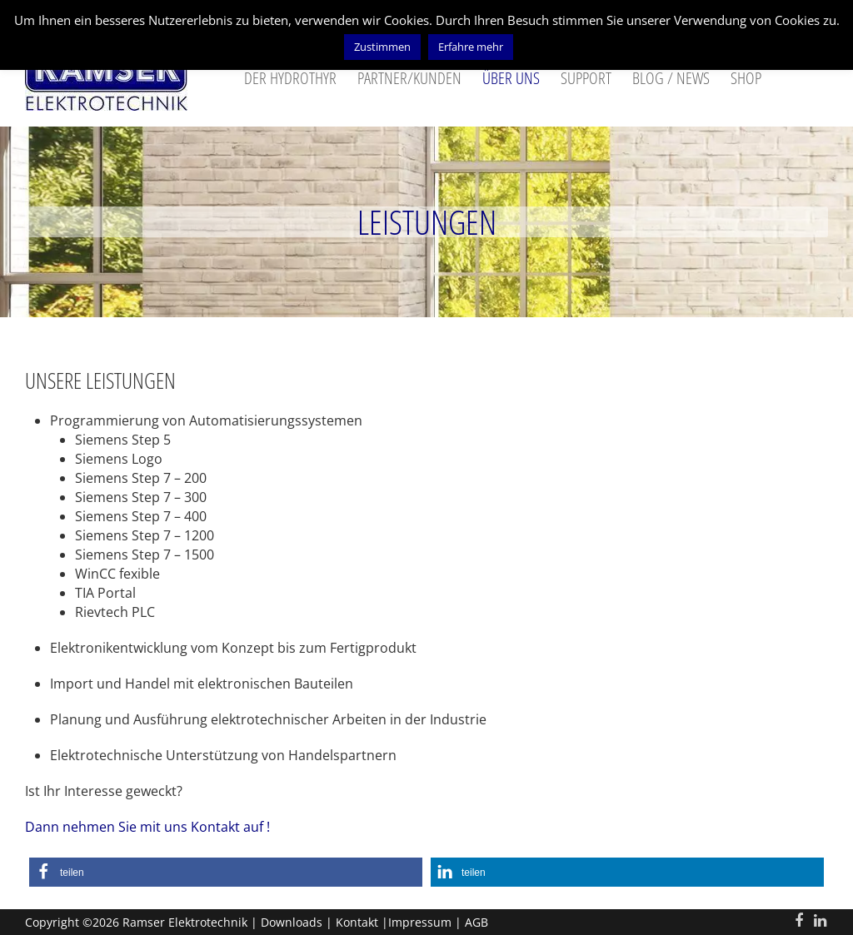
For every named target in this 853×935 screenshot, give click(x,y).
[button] (225, 872)
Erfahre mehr (470, 46)
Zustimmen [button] (382, 46)
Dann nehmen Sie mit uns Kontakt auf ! (147, 827)
